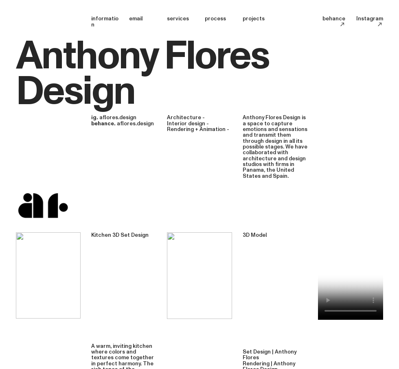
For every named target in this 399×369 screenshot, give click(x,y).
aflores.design (117, 117)
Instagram (369, 21)
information (104, 21)
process (215, 18)
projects (254, 18)
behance (333, 21)
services (178, 18)
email (135, 18)
